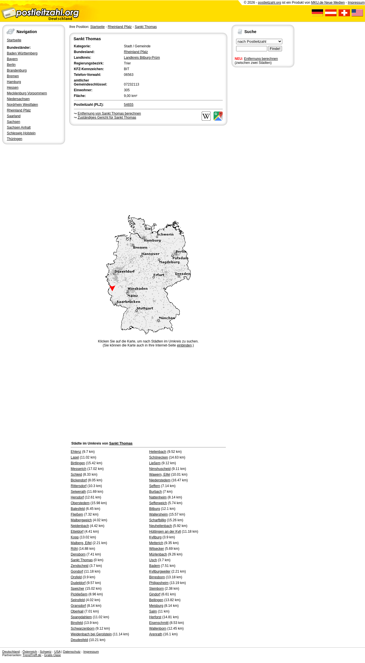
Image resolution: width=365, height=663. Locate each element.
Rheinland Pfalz (19, 110)
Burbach (155, 492)
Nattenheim (158, 497)
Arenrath (155, 634)
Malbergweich (81, 520)
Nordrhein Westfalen (22, 105)
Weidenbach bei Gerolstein (91, 634)
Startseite (14, 40)
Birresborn (157, 577)
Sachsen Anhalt (19, 127)
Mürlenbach (158, 554)
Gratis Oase (52, 655)
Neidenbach (80, 526)
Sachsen (13, 122)
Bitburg (154, 509)
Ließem (155, 463)
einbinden (184, 345)
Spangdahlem (81, 617)
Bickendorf (79, 480)
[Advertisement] (148, 169)
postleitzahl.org (269, 3)
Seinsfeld (78, 600)
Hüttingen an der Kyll (165, 532)
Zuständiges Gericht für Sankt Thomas (107, 117)
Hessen (13, 88)
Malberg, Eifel (81, 543)
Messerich (78, 469)
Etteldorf (77, 532)
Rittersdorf (78, 486)
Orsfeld (76, 577)
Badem (154, 566)
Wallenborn (157, 628)
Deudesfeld (79, 640)
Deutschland (11, 651)
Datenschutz (71, 651)
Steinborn (156, 589)
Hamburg (14, 82)
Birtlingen (78, 463)
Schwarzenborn (82, 628)
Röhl (74, 549)
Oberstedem (80, 503)
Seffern (154, 486)
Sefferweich (158, 503)
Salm (153, 611)
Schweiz (45, 651)
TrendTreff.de (32, 655)
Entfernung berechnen (261, 59)
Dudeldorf (78, 583)
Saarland (14, 116)
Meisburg (156, 606)
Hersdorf (77, 497)
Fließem (77, 514)
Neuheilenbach (160, 526)
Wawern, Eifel (159, 475)
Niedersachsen (18, 99)
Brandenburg (17, 70)
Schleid (76, 475)
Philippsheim (159, 583)
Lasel (75, 457)
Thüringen (14, 139)
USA (57, 651)
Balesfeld (78, 509)
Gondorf (77, 571)
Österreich (30, 651)
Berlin (11, 65)
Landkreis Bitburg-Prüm (142, 58)
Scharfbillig (157, 520)
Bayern (12, 59)
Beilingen (156, 600)
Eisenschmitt (159, 623)
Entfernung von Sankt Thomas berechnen (109, 113)
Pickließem (79, 594)
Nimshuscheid (160, 469)
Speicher (77, 589)
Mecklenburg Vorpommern (27, 93)
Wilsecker (156, 549)
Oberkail (77, 611)
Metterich (156, 543)
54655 (128, 105)
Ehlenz (76, 452)
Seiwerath (78, 492)
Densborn (78, 554)
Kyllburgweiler (160, 571)
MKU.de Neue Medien (328, 3)
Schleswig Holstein (21, 133)
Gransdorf (78, 606)
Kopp (75, 537)
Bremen (13, 76)
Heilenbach (157, 452)
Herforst (155, 617)
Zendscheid (79, 566)
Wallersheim (158, 514)
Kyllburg (155, 537)
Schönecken (158, 457)
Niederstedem (160, 480)
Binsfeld (77, 623)
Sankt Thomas (146, 27)
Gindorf (154, 594)
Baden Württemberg (22, 53)
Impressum (356, 3)
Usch (153, 560)
